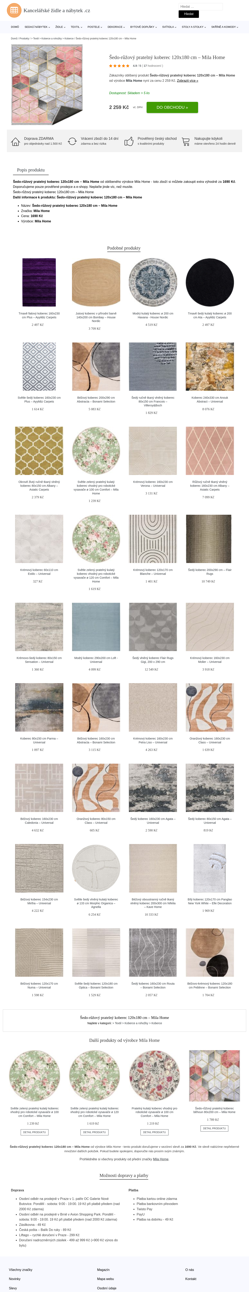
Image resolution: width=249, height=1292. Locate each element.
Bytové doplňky (142, 26)
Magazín (103, 1270)
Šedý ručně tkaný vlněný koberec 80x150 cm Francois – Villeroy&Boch (152, 401)
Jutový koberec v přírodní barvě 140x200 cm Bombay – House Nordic (96, 317)
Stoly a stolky (193, 26)
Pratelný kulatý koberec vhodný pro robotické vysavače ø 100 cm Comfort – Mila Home (154, 1112)
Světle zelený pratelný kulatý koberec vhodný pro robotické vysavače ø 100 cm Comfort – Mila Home (34, 1112)
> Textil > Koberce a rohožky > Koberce (52, 38)
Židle (59, 26)
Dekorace (115, 26)
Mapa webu (105, 1279)
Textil (75, 26)
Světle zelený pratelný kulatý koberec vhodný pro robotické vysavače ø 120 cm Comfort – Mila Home (94, 1112)
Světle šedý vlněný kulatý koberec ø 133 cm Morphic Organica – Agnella (96, 903)
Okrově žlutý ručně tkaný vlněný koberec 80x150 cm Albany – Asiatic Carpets (39, 485)
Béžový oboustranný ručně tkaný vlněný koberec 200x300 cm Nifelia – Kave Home (153, 903)
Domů (15, 26)
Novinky (14, 1279)
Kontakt (190, 1279)
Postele (94, 26)
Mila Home (134, 80)
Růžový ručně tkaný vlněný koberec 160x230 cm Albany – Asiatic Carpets (209, 485)
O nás (189, 1270)
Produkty (24, 38)
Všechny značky (20, 1270)
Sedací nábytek (36, 26)
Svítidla (168, 26)
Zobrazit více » (187, 80)
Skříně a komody (223, 26)
